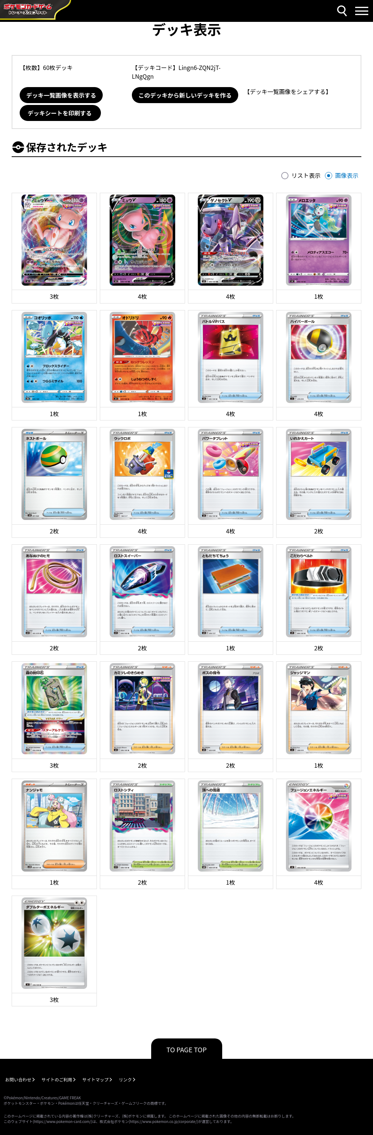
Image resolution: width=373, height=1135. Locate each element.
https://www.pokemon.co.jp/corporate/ (163, 1121)
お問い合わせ (18, 1079)
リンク (125, 1079)
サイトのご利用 (57, 1079)
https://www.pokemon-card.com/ (62, 1121)
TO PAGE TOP (186, 1049)
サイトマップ (95, 1079)
